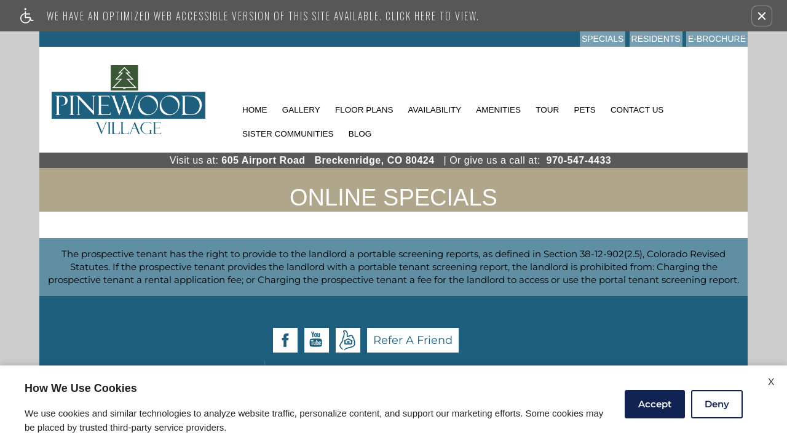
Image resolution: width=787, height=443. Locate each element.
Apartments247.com (411, 330)
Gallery (301, 109)
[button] (762, 16)
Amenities (498, 109)
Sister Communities (288, 133)
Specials (602, 39)
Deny (717, 404)
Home (254, 109)
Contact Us (637, 109)
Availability (435, 109)
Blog (360, 133)
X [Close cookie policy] (771, 382)
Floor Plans (364, 109)
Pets (584, 109)
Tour (547, 109)
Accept (654, 404)
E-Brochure (717, 39)
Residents (656, 39)
